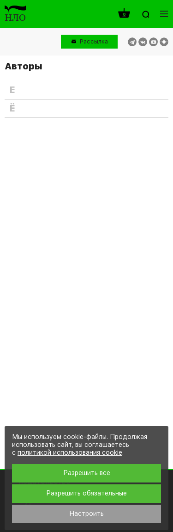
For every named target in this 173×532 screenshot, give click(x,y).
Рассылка (94, 41)
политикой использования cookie (70, 452)
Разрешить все (86, 472)
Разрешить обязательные (86, 493)
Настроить (86, 513)
